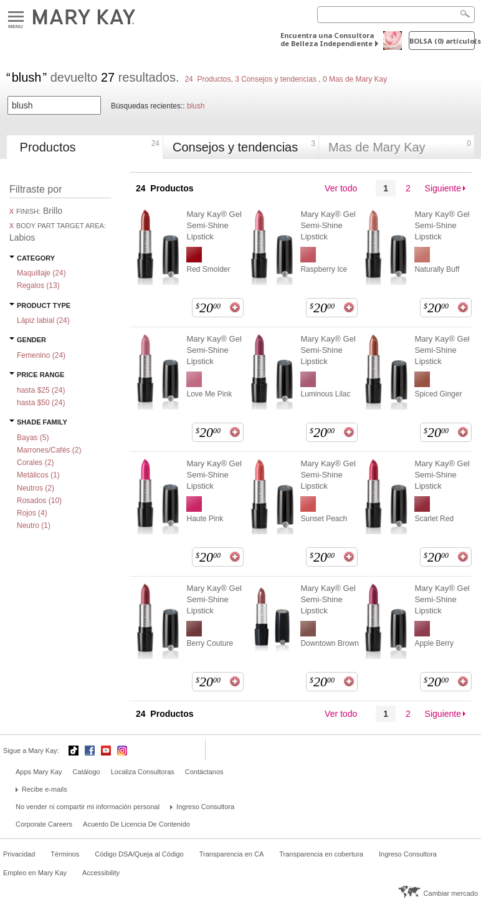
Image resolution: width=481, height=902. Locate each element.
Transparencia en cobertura (321, 854)
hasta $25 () (41, 390)
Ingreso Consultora (205, 806)
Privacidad (19, 854)
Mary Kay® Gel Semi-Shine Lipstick (213, 225)
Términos (64, 854)
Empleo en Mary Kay (35, 872)
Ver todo (341, 188)
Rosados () (39, 500)
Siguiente (443, 188)
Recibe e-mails (44, 789)
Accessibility (101, 872)
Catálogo (86, 771)
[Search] (396, 14)
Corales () (35, 462)
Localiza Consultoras (142, 771)
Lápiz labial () (43, 320)
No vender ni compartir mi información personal (88, 806)
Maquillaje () (41, 273)
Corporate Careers (44, 824)
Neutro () (33, 525)
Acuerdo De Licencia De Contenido (136, 824)
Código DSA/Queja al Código (139, 854)
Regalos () (38, 285)
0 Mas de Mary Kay (354, 79)
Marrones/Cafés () (49, 450)
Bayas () (33, 437)
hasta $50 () (41, 402)
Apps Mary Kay (39, 771)
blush (196, 106)
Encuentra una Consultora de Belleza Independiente (327, 39)
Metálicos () (38, 475)
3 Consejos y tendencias (276, 79)
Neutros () (35, 488)
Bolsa (442, 41)
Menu (16, 17)
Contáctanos (204, 771)
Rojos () (32, 513)
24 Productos (207, 79)
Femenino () (41, 355)
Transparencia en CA (231, 854)
